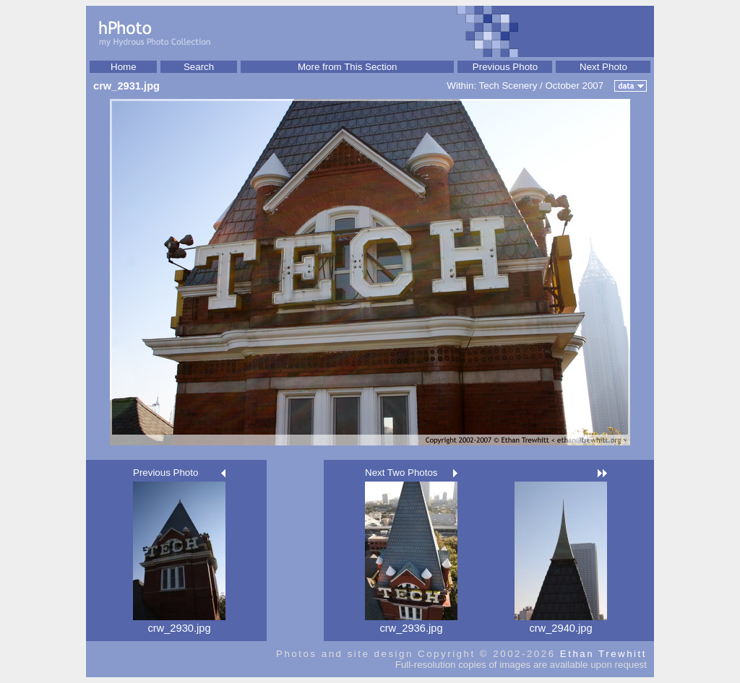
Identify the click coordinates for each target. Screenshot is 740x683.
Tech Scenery (508, 85)
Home (124, 66)
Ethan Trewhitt (603, 653)
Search (199, 66)
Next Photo (603, 66)
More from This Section (347, 66)
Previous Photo (505, 66)
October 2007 (574, 85)
